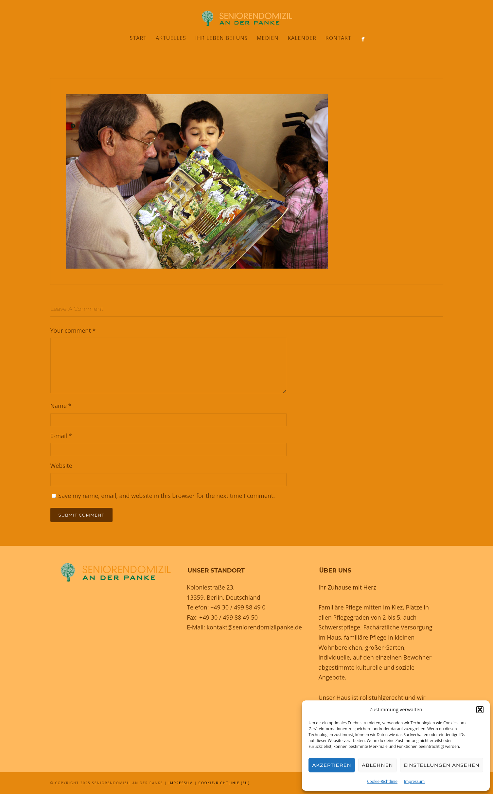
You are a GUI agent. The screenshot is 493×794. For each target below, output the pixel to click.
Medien (267, 38)
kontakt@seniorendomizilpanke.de (254, 627)
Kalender (302, 38)
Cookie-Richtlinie (382, 781)
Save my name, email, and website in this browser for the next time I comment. (166, 496)
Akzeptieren (331, 765)
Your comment (73, 330)
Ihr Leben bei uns (221, 38)
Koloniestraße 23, (211, 587)
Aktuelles (171, 38)
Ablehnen (377, 765)
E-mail (61, 436)
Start (138, 38)
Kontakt (338, 38)
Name (61, 406)
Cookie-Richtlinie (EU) (224, 783)
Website (61, 465)
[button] (480, 709)
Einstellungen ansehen (442, 765)
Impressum (414, 781)
